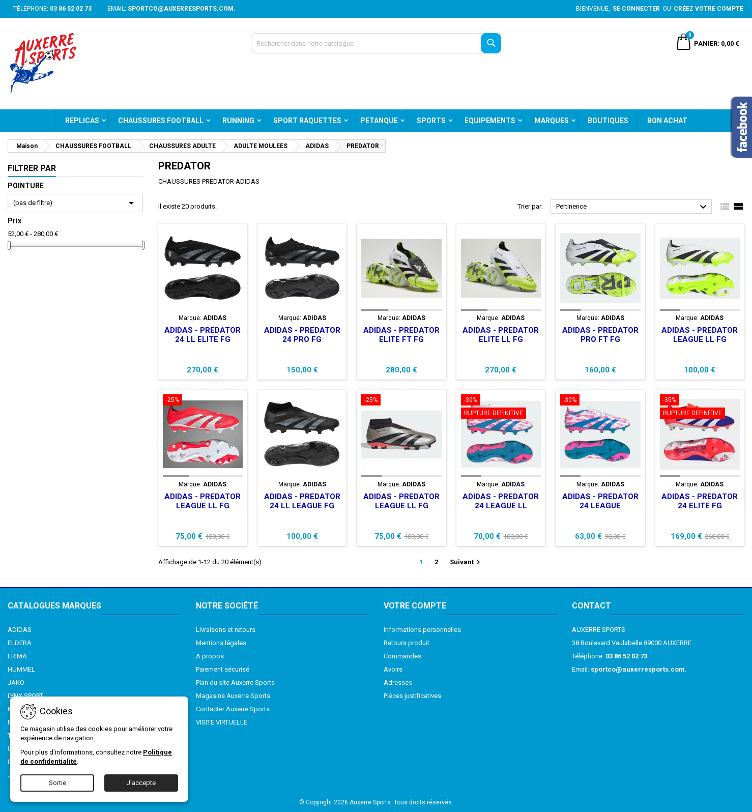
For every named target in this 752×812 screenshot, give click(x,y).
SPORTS (431, 121)
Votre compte (415, 606)
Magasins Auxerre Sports (233, 696)
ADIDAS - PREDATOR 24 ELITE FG (699, 501)
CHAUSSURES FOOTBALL (161, 121)
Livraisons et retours (225, 629)
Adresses (398, 682)
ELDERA (20, 643)
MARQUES (551, 121)
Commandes (402, 656)
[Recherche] (376, 43)
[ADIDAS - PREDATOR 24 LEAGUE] (600, 401)
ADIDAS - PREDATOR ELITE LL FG (500, 335)
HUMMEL (21, 669)
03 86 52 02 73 (71, 8)
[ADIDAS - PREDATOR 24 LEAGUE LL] (501, 407)
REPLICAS (82, 121)
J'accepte (141, 783)
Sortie (57, 783)
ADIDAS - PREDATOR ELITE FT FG (401, 335)
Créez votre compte (708, 8)
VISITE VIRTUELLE (221, 722)
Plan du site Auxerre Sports (235, 682)
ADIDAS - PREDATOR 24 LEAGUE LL (500, 501)
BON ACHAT (667, 121)
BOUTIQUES (608, 121)
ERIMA (17, 656)
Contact (591, 606)
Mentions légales (221, 643)
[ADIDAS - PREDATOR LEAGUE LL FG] (203, 401)
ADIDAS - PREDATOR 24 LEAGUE (600, 501)
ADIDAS (20, 629)
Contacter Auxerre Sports (233, 709)
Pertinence (632, 207)
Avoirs (393, 669)
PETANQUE (379, 121)
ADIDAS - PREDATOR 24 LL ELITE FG (202, 335)
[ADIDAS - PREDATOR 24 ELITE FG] (700, 407)
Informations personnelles (422, 629)
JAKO (16, 682)
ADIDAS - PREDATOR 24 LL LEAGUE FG (302, 501)
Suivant (466, 562)
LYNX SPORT (25, 696)
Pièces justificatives (412, 696)
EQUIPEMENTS (490, 121)
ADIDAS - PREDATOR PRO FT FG (600, 335)
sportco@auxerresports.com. (182, 8)
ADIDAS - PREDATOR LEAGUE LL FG (699, 335)
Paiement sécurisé (222, 669)
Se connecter (636, 8)
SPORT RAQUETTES (307, 121)
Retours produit (406, 643)
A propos (210, 656)
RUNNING (238, 121)
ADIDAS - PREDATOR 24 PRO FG (302, 335)
